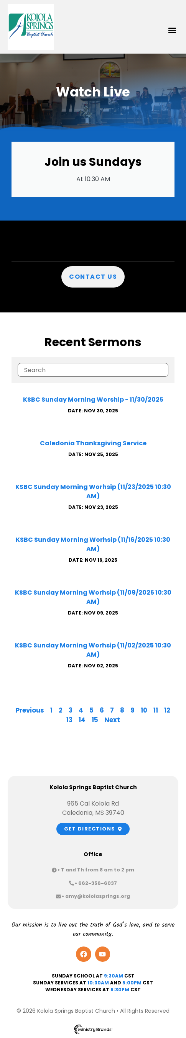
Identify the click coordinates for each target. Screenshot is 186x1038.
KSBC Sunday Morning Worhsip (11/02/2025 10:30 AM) (93, 650)
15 (95, 720)
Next (112, 720)
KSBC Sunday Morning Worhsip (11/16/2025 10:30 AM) (93, 544)
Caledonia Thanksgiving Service (93, 443)
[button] (172, 30)
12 (167, 710)
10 (144, 710)
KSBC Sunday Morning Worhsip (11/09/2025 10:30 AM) (93, 597)
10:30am (98, 982)
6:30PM (119, 989)
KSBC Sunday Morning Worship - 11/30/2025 (93, 399)
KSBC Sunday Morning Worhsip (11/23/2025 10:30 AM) (93, 491)
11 (155, 710)
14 (82, 720)
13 (69, 720)
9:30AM (113, 976)
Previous (30, 710)
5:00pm (132, 982)
